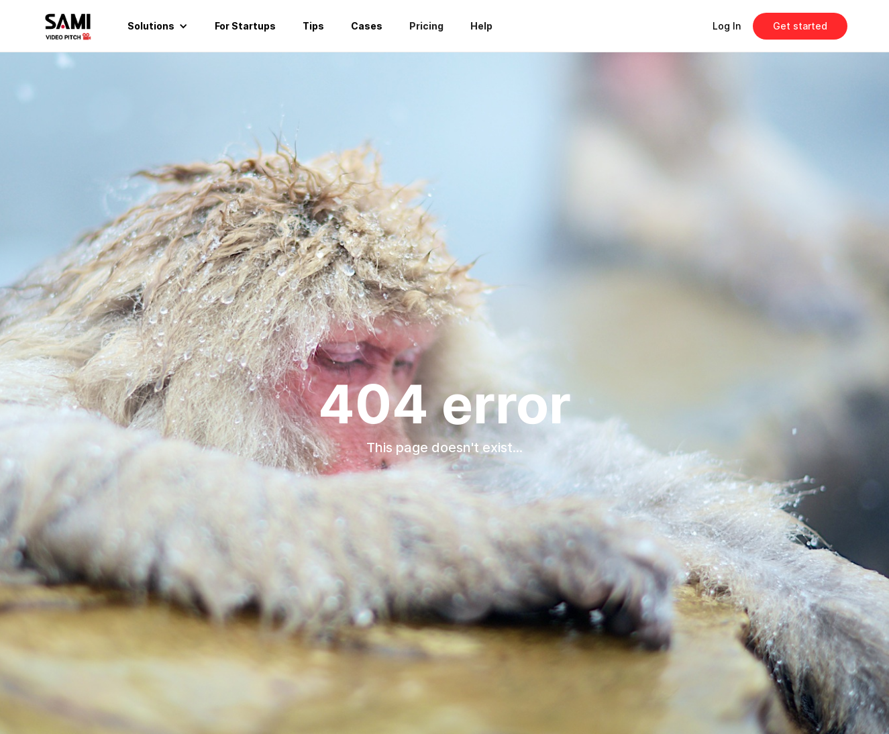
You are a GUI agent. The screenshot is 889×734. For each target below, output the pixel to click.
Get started (800, 26)
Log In (727, 26)
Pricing (426, 26)
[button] (157, 26)
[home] (78, 26)
